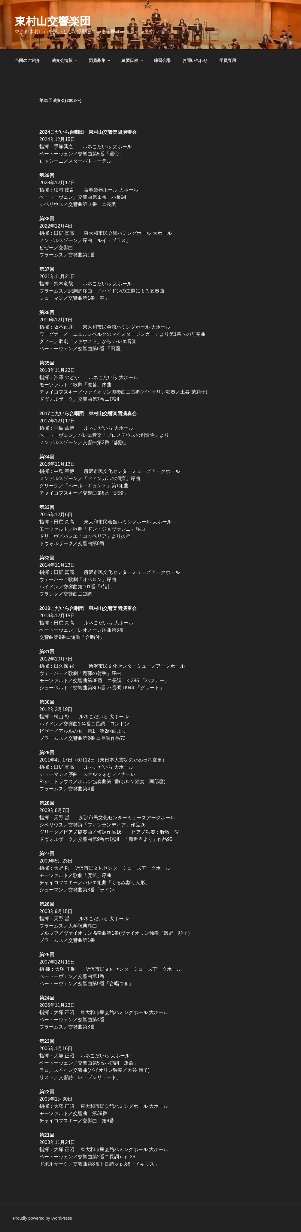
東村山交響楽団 (52, 21)
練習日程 (132, 60)
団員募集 (100, 60)
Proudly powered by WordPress (42, 1218)
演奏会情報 (65, 60)
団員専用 (227, 60)
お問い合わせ (195, 60)
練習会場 (162, 60)
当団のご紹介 (27, 60)
